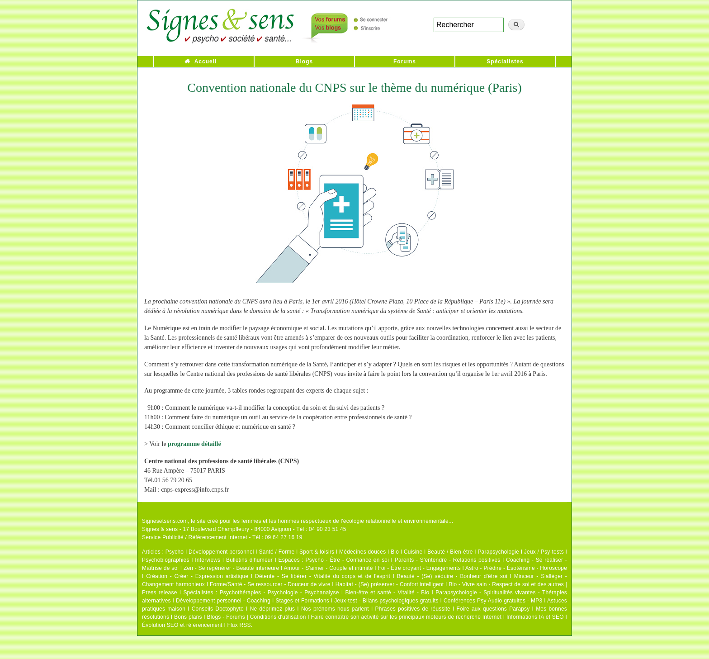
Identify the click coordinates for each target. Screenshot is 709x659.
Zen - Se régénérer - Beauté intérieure (231, 568)
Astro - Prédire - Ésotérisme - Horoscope (516, 568)
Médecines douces (362, 552)
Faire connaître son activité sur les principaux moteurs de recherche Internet (406, 617)
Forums (404, 61)
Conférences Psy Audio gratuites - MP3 (493, 600)
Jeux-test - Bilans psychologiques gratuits (386, 600)
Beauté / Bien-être (450, 552)
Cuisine (413, 552)
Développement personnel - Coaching (223, 600)
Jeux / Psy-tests (544, 552)
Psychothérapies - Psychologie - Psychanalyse (279, 592)
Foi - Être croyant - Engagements (419, 568)
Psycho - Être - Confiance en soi (347, 560)
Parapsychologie (498, 552)
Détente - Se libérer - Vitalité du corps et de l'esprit (322, 576)
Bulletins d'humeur (249, 560)
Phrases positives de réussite (412, 609)
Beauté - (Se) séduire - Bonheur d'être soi (452, 576)
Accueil (205, 61)
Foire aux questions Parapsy (493, 609)
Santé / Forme (277, 552)
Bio (395, 552)
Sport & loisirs (316, 552)
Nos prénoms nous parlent (335, 609)
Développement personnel (221, 552)
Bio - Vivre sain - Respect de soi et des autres (506, 584)
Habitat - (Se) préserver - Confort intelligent (390, 584)
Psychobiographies (165, 560)
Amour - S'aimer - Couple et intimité (328, 568)
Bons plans (188, 617)
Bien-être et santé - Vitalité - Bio (387, 592)
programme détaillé (194, 444)
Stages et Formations (302, 600)
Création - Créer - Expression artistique (197, 576)
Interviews (207, 560)
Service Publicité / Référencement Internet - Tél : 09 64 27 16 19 (222, 537)
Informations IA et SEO (535, 617)
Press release (159, 592)
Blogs (304, 61)
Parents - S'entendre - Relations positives (448, 560)
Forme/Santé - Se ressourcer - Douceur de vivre (270, 584)
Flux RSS (239, 625)
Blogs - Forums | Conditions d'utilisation (256, 617)
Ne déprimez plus (272, 609)
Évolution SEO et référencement (182, 625)
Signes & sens (160, 529)
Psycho (174, 552)
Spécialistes (505, 61)
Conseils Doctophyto (218, 609)
